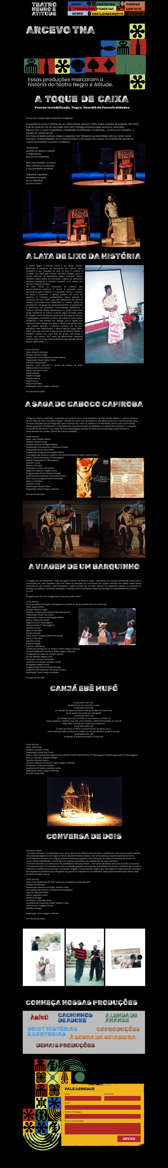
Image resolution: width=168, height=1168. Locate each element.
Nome (68, 1094)
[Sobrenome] (121, 1098)
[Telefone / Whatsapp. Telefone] (105, 1116)
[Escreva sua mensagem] (103, 1128)
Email (67, 1103)
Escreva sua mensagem (74, 1121)
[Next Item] (139, 218)
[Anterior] (26, 1032)
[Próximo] (141, 1032)
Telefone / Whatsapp (73, 1112)
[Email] (102, 1107)
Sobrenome (108, 1094)
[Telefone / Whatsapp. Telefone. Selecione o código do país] (68, 1116)
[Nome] (82, 1098)
